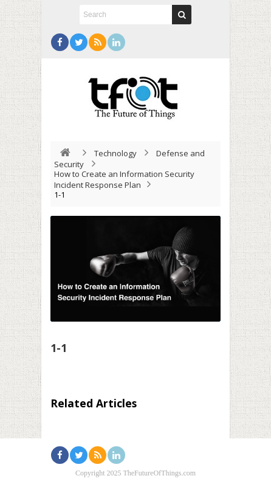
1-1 (58, 347)
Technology (115, 153)
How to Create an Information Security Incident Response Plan (124, 179)
